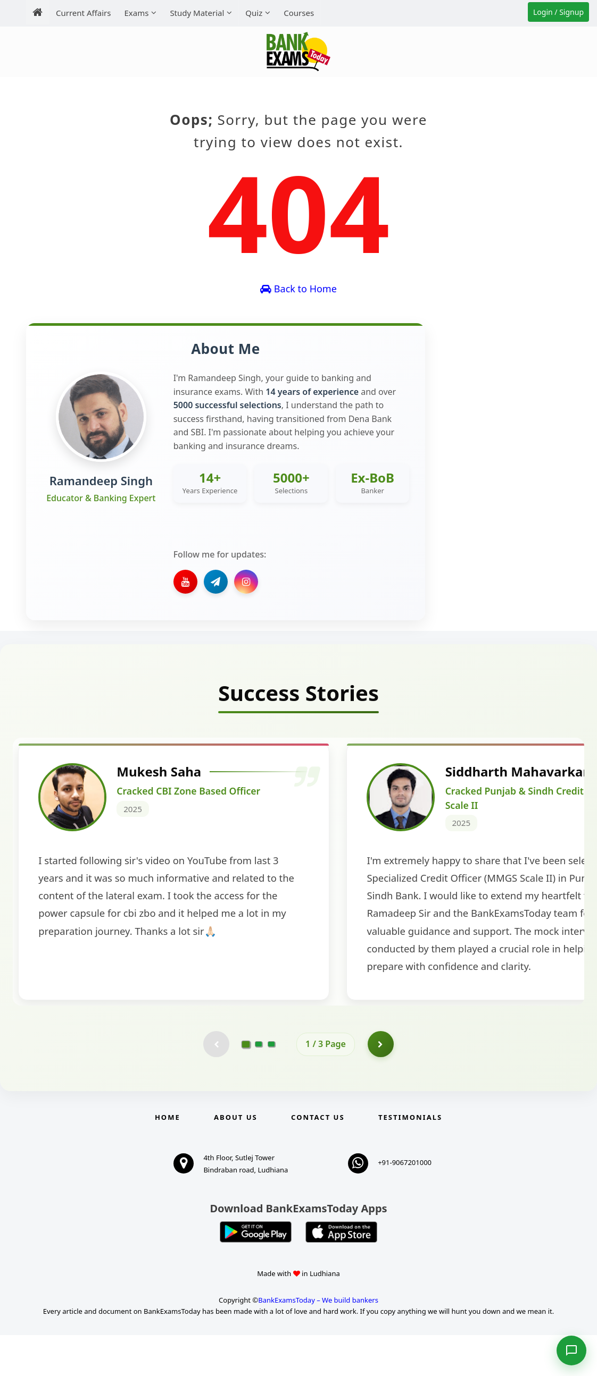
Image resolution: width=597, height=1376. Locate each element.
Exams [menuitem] (136, 12)
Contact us (317, 1158)
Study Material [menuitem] (197, 12)
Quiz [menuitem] (253, 12)
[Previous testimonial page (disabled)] (216, 1084)
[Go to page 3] (271, 1085)
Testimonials (410, 1158)
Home (167, 1158)
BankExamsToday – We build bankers (318, 1341)
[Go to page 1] (246, 1084)
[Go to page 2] (258, 1085)
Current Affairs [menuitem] (83, 12)
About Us (236, 1158)
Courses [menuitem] (299, 12)
